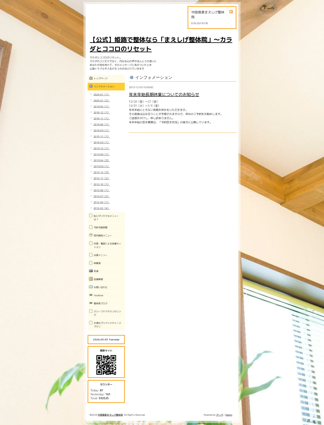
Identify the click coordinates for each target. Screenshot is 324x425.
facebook (98, 295)
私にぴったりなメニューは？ (106, 217)
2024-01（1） (102, 94)
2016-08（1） (102, 124)
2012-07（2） (102, 196)
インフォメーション (104, 86)
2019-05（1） (102, 106)
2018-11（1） (102, 118)
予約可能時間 (100, 227)
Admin (228, 415)
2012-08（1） (102, 190)
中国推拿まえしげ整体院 (110, 415)
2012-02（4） (102, 208)
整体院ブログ (100, 303)
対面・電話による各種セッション (107, 245)
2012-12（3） (102, 172)
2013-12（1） (102, 148)
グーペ (219, 415)
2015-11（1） (102, 136)
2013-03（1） (102, 166)
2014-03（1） (102, 142)
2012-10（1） (102, 184)
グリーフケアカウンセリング (107, 313)
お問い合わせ (100, 287)
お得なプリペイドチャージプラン (107, 324)
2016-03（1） (102, 130)
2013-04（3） (102, 160)
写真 (96, 271)
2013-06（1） (102, 154)
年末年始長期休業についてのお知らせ (164, 94)
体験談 (97, 263)
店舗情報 (98, 279)
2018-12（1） (102, 112)
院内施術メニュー (103, 235)
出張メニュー (100, 255)
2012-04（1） (102, 202)
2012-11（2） (102, 178)
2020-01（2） (102, 100)
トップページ (100, 78)
